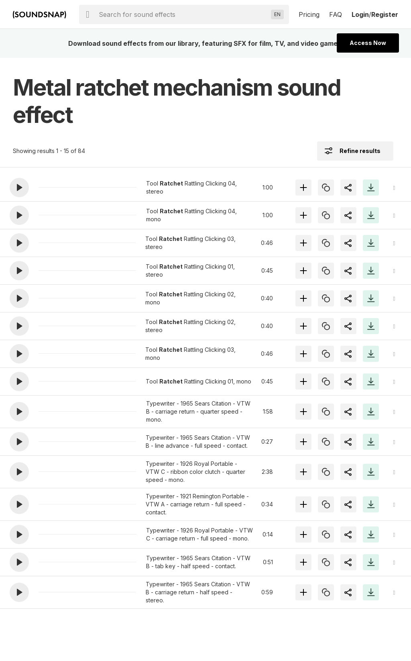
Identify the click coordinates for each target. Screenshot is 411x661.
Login (360, 14)
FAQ (335, 14)
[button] (19, 187)
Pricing (309, 14)
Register (384, 14)
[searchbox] (183, 14)
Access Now (368, 42)
